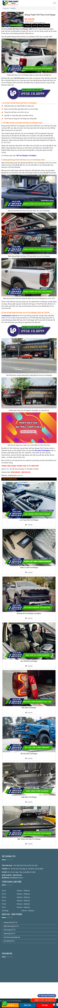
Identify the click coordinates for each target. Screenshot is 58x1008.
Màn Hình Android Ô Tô (11, 926)
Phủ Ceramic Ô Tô (9, 930)
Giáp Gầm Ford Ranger (29, 787)
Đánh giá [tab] (46, 25)
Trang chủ (6, 8)
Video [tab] (40, 25)
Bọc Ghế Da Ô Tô (9, 941)
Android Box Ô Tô (9, 933)
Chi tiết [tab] (35, 25)
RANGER (13, 8)
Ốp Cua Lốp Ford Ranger (29, 743)
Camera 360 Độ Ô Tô (10, 922)
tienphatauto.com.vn (16, 878)
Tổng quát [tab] (27, 25)
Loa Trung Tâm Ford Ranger (29, 509)
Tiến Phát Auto (7, 865)
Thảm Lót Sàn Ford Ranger (29, 556)
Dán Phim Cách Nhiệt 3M (12, 937)
